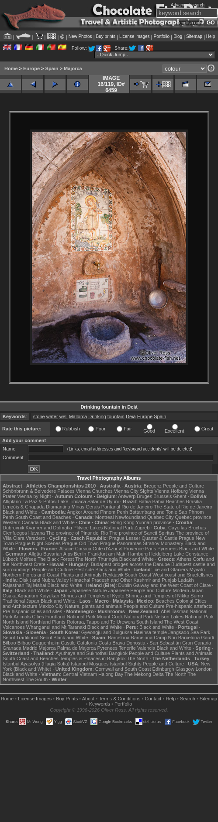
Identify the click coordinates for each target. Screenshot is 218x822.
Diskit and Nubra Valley (44, 580)
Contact (153, 698)
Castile (68, 642)
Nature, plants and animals (93, 606)
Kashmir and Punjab (154, 580)
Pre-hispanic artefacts (189, 606)
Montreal (104, 517)
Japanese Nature (88, 590)
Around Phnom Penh (105, 512)
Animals (22, 616)
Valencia (146, 648)
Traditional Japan (21, 601)
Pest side (84, 569)
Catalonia (87, 642)
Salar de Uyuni (103, 501)
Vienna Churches (94, 491)
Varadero (35, 538)
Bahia (144, 501)
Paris (150, 548)
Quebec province (193, 517)
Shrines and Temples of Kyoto (93, 595)
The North (86, 559)
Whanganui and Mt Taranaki (56, 627)
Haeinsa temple (150, 632)
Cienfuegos (15, 532)
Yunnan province (154, 522)
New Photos (80, 36)
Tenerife (127, 648)
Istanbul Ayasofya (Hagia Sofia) (36, 663)
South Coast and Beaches (43, 517)
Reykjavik (113, 574)
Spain (52, 68)
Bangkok (118, 653)
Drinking (97, 416)
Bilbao (9, 642)
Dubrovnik (13, 527)
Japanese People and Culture (140, 590)
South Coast (138, 574)
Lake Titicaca (72, 501)
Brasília (194, 501)
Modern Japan (188, 590)
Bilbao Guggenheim (38, 642)
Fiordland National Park (70, 616)
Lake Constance (190, 553)
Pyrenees (167, 548)
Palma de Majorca (76, 648)
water (52, 416)
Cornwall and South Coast (123, 669)
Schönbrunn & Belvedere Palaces (39, 491)
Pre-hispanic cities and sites (32, 611)
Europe (31, 68)
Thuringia (108, 559)
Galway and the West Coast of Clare (172, 585)
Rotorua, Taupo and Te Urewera (101, 621)
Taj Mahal (35, 585)
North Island (15, 621)
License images (134, 36)
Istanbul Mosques (89, 663)
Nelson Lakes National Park (184, 616)
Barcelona (119, 637)
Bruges (144, 496)
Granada (12, 648)
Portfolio (161, 36)
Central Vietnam (79, 674)
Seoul (9, 637)
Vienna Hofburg (171, 491)
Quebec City (160, 517)
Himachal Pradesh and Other (101, 580)
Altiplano (12, 501)
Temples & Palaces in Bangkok (93, 658)
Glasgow (185, 669)
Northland (40, 621)
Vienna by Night (34, 496)
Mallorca (78, 416)
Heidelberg (160, 553)
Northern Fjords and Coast (31, 574)
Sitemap (194, 36)
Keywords (99, 703)
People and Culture (183, 485)
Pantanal (110, 506)
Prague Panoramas (121, 543)
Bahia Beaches (168, 501)
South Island (149, 621)
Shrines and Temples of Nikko (157, 595)
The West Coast (181, 621)
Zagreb (141, 527)
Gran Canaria (196, 642)
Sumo (196, 595)
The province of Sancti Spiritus (141, 532)
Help (210, 36)
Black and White (20, 512)
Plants (59, 621)
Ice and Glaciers (170, 569)
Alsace (66, 548)
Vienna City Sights (133, 491)
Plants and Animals (81, 574)
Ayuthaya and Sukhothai (81, 653)
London (204, 669)
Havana (36, 532)
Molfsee (28, 559)
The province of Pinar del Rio (77, 532)
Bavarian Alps (58, 553)
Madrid (30, 648)
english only (190, 22)
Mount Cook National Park (125, 616)
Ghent (180, 496)
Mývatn (196, 569)
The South (36, 679)
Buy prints (105, 36)
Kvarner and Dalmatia (49, 527)
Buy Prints (67, 698)
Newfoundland (130, 517)
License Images (35, 698)
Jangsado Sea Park (189, 632)
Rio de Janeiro (136, 506)
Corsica (83, 548)
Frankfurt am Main (107, 553)
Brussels (162, 496)
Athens (183, 559)
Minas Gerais (86, 506)
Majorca (73, 68)
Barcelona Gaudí (196, 637)
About (88, 698)
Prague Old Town (80, 543)
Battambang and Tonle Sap (158, 512)
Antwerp (126, 496)
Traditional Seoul (34, 637)
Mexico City (51, 606)
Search (187, 698)
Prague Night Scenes (38, 543)
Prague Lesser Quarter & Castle (143, 538)
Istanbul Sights (126, 663)
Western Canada (20, 522)
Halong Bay (110, 674)
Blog (177, 36)
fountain (116, 416)
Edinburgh (163, 669)
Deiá (131, 416)
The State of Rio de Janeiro (183, 506)
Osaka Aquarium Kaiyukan (31, 595)
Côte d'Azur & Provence (118, 548)
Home (11, 68)
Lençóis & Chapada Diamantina (36, 506)
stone (39, 416)
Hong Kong (123, 522)
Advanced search (187, 5)
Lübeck (10, 559)
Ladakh (186, 580)
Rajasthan (13, 585)
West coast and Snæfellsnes (182, 574)
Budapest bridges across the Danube (130, 564)
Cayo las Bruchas (187, 527)
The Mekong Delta (144, 674)
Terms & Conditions (119, 698)
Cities (38, 616)
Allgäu (35, 553)
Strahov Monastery (163, 543)
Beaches (165, 601)
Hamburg (138, 553)
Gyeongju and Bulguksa (106, 632)
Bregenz (153, 485)
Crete (39, 564)
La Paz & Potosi (39, 501)
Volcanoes (14, 627)
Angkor (74, 512)
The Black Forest (56, 559)
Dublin (125, 585)
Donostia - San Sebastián (153, 642)
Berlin (80, 553)
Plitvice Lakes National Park (103, 527)
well (63, 416)
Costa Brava (112, 642)
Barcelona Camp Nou (154, 637)
